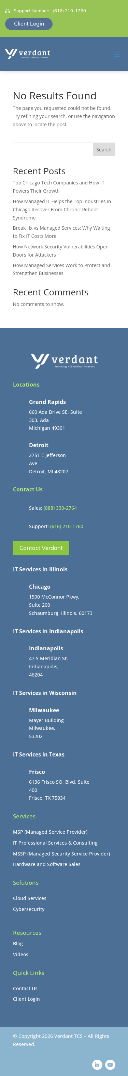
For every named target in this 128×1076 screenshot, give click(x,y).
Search (103, 149)
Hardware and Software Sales (47, 864)
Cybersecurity (28, 909)
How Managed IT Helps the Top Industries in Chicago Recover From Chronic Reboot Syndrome (62, 209)
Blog (18, 943)
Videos (20, 954)
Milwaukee (44, 710)
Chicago (40, 586)
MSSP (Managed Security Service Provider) (61, 853)
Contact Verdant (41, 547)
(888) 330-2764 (60, 508)
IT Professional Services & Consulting (55, 842)
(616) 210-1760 (69, 10)
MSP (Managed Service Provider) (50, 832)
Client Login (29, 23)
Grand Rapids (47, 402)
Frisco (37, 772)
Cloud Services (29, 898)
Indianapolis (46, 648)
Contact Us (25, 988)
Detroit (38, 445)
